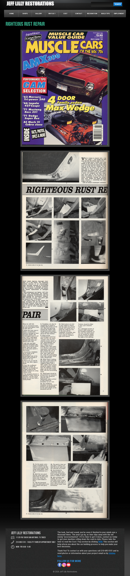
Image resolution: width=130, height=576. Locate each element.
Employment (119, 13)
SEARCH (118, 4)
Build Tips (105, 13)
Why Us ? (51, 13)
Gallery (38, 13)
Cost (65, 13)
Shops (25, 13)
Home (11, 13)
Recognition (92, 13)
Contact (78, 13)
